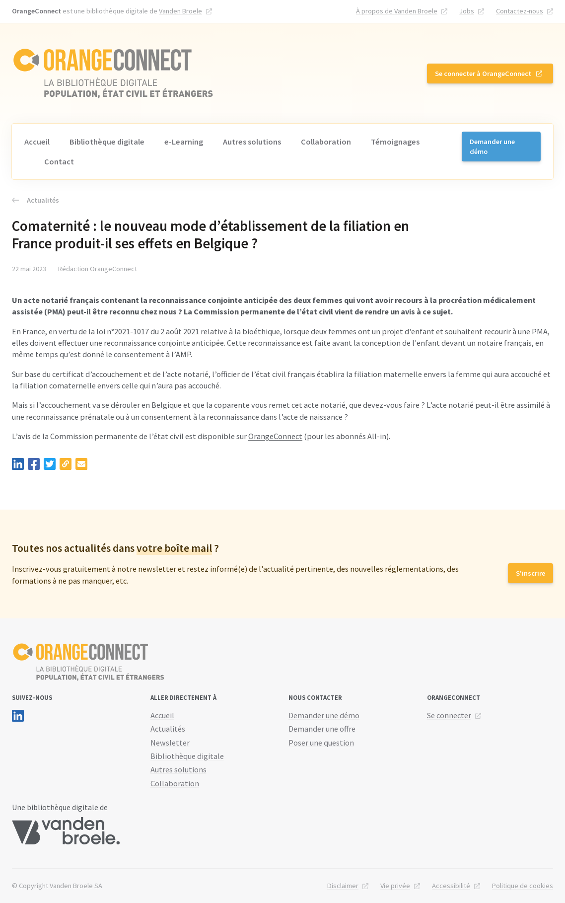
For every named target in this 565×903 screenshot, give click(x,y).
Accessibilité (451, 885)
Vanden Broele (180, 10)
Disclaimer (342, 885)
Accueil (37, 142)
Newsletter (170, 743)
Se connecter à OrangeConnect (483, 73)
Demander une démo (492, 146)
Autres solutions (252, 142)
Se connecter (449, 715)
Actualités (35, 200)
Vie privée (395, 885)
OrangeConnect (275, 436)
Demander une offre (321, 729)
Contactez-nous (519, 10)
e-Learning (183, 142)
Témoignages (395, 142)
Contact (59, 161)
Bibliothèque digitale (107, 142)
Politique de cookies (522, 885)
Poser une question (321, 743)
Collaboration (326, 142)
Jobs (466, 10)
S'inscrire (530, 573)
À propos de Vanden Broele (396, 10)
